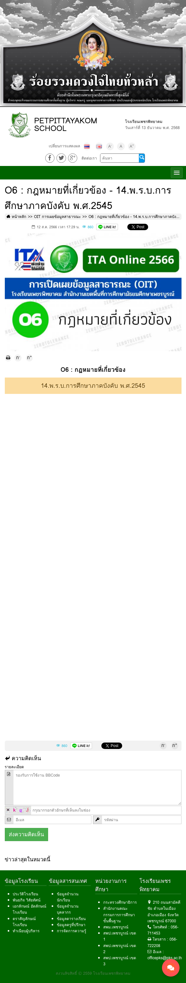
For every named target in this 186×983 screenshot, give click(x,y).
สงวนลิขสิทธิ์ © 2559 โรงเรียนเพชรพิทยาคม (93, 973)
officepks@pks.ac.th (165, 958)
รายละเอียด (14, 767)
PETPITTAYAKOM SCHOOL (65, 124)
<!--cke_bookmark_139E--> (93, 525)
